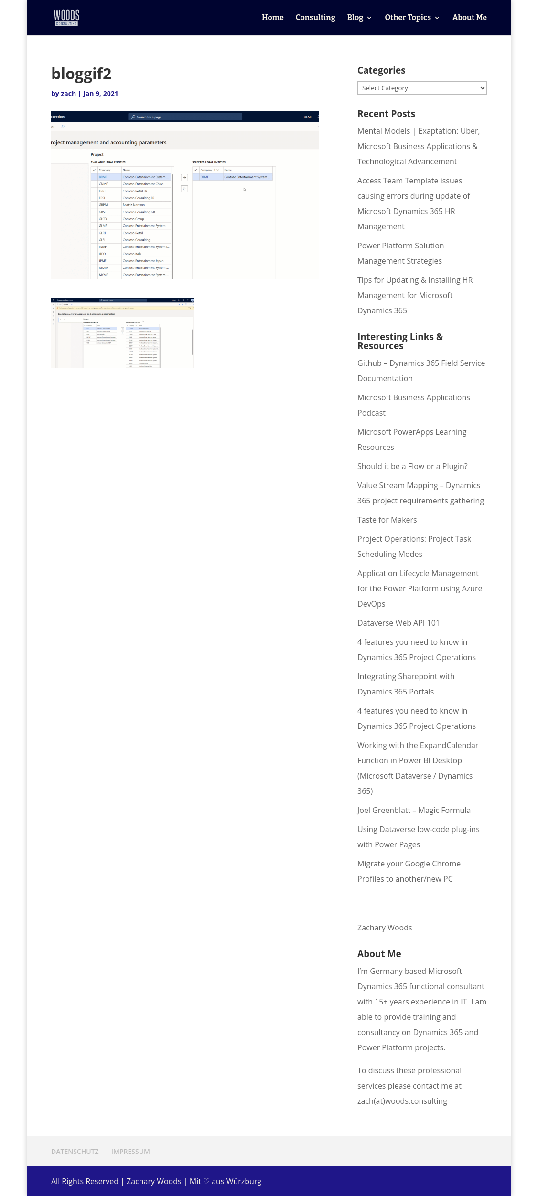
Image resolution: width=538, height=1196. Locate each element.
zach (68, 93)
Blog (355, 18)
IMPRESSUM (130, 1151)
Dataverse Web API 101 (398, 623)
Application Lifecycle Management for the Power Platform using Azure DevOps (420, 588)
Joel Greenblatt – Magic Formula (414, 810)
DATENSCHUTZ (75, 1151)
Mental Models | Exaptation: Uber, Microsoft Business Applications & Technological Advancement (418, 146)
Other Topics (408, 18)
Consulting (315, 18)
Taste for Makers (387, 519)
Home (273, 18)
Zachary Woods (384, 927)
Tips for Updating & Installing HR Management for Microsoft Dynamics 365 (415, 295)
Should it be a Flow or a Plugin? (412, 466)
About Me (469, 18)
